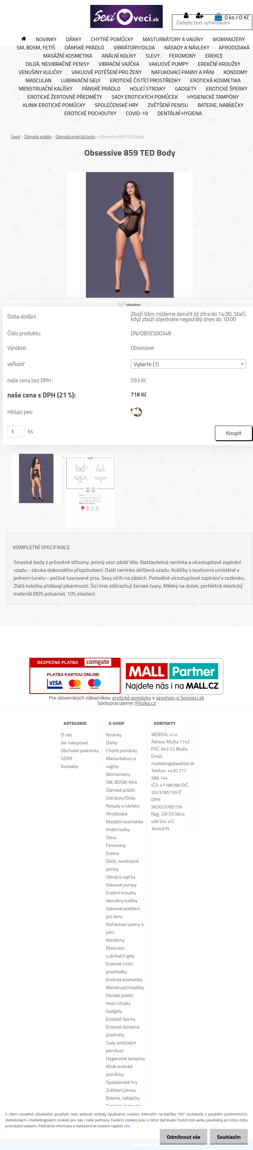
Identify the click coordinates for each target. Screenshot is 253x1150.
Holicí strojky (148, 88)
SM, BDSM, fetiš (36, 47)
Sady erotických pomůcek (145, 97)
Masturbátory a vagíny (173, 39)
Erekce (214, 56)
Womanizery (228, 39)
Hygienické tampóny (213, 97)
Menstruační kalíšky (45, 88)
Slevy (153, 56)
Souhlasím (227, 1137)
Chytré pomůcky (112, 39)
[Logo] (126, 16)
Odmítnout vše (180, 1137)
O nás (66, 734)
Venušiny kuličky (40, 72)
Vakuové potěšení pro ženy (106, 72)
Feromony (182, 56)
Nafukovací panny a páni (182, 72)
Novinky (46, 39)
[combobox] (188, 364)
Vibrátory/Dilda (134, 47)
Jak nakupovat (74, 742)
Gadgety (185, 88)
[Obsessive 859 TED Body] (130, 175)
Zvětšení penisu (168, 105)
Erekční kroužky (219, 64)
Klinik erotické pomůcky (54, 105)
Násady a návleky (187, 47)
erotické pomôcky (131, 698)
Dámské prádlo (84, 47)
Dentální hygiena (179, 113)
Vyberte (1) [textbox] (146, 364)
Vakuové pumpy (168, 64)
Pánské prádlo (101, 88)
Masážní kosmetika (67, 56)
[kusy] (15, 431)
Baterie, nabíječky (220, 105)
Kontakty (69, 766)
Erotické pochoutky (90, 113)
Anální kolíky (119, 56)
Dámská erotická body (76, 136)
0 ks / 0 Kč (237, 17)
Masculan (38, 80)
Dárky (73, 39)
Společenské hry (116, 105)
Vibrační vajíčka (118, 64)
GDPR (66, 758)
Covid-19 (137, 113)
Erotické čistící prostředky (145, 80)
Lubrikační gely (80, 80)
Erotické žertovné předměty (64, 97)
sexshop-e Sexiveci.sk (180, 698)
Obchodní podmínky (80, 750)
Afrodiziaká (116, 813)
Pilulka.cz (145, 703)
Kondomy (235, 72)
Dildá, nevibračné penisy (57, 64)
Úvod (15, 136)
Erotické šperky (226, 88)
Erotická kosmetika (215, 80)
